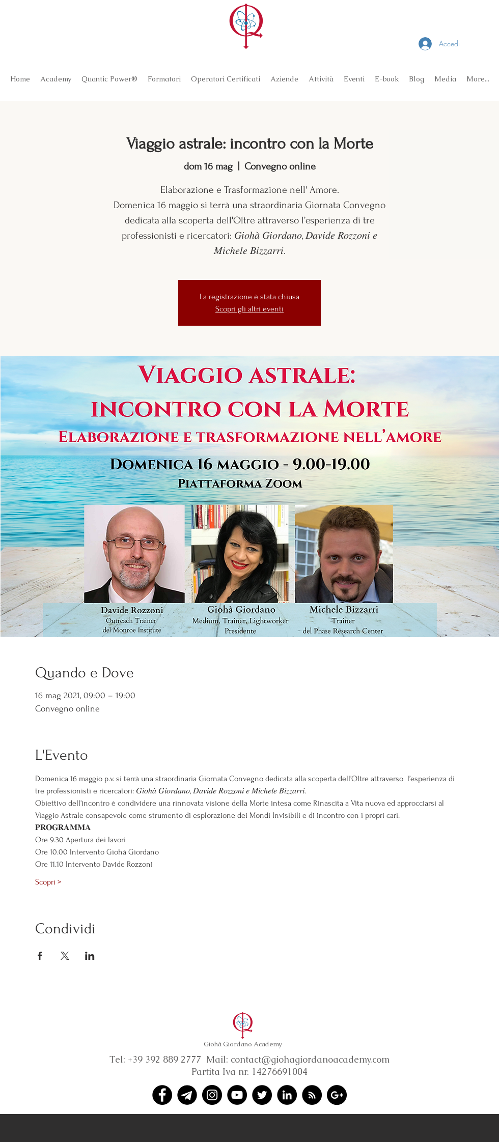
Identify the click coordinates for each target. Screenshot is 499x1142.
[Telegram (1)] (187, 1095)
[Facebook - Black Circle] (162, 1095)
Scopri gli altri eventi (249, 308)
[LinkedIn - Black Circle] (287, 1095)
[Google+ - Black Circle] (337, 1095)
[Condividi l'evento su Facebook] (40, 956)
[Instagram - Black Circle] (212, 1095)
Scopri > (48, 882)
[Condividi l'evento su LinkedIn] (90, 956)
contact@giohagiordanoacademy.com (310, 1059)
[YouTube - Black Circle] (237, 1095)
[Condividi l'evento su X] (65, 956)
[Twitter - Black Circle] (262, 1095)
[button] (55, 79)
